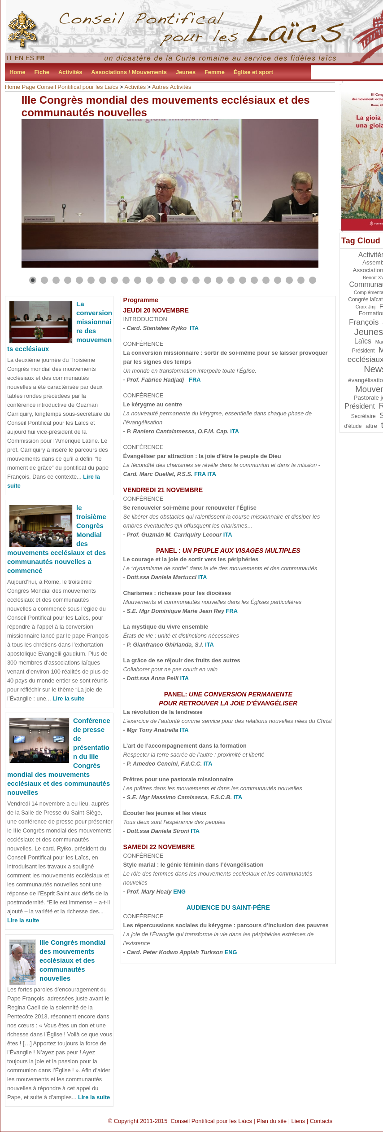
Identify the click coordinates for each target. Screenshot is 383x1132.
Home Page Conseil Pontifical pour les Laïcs (61, 87)
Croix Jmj (365, 306)
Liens (298, 1121)
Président (359, 406)
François (364, 321)
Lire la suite (68, 698)
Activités (70, 72)
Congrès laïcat (365, 299)
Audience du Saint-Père (228, 907)
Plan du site (272, 1121)
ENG (179, 891)
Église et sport (253, 72)
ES (30, 58)
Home (17, 72)
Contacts (321, 1121)
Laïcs (362, 341)
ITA (194, 328)
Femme (215, 72)
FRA (194, 379)
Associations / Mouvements (129, 72)
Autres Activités (171, 87)
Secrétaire (363, 416)
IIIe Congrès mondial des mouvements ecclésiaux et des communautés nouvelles (72, 960)
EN (19, 58)
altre (371, 426)
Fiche (42, 72)
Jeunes (186, 72)
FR (40, 58)
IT (10, 58)
